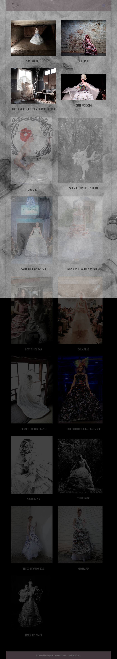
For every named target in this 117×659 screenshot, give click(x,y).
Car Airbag (83, 349)
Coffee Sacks (83, 498)
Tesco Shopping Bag (33, 568)
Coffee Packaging (83, 105)
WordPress (76, 655)
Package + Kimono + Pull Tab (83, 188)
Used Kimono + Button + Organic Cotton (33, 109)
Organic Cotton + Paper (33, 429)
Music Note (33, 189)
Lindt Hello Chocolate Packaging (83, 429)
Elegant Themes (53, 655)
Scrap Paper (33, 499)
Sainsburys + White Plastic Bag (83, 269)
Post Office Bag (33, 349)
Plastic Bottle (34, 61)
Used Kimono (83, 61)
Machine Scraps (33, 635)
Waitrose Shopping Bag (33, 269)
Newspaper (83, 568)
